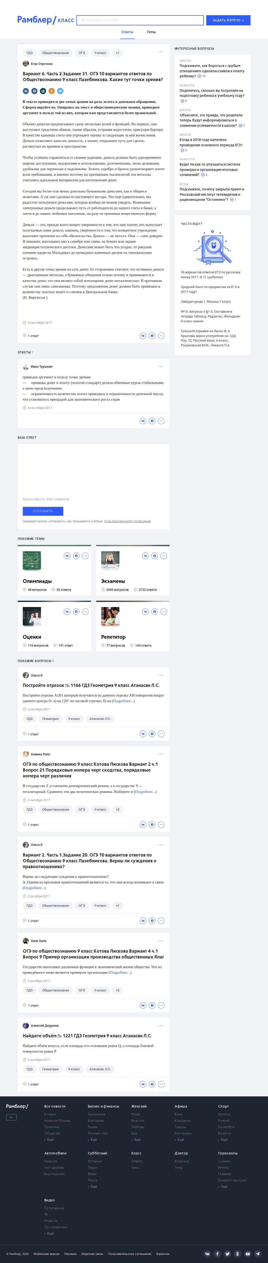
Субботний (97, 1153)
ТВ (46, 1214)
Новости (50, 1161)
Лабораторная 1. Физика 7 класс (206, 302)
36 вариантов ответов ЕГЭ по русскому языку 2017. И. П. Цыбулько (210, 274)
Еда (134, 1133)
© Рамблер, (14, 1254)
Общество (52, 1133)
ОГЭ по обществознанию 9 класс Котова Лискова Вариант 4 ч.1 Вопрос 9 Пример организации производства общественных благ (93, 954)
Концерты (183, 1121)
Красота (138, 1121)
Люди (92, 1167)
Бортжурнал (54, 1174)
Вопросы (182, 1161)
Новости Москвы (57, 1121)
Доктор (181, 1153)
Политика (51, 1127)
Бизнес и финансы (103, 1106)
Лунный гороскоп (232, 1180)
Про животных (56, 1227)
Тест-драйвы (54, 1167)
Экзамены (113, 581)
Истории (95, 1161)
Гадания (224, 1174)
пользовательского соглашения (127, 521)
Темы (135, 1167)
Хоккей (224, 1121)
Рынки (93, 1127)
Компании (96, 1121)
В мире (50, 1114)
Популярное (54, 1208)
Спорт (223, 1106)
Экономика (97, 1114)
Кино (179, 1114)
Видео (49, 1200)
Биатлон (224, 1133)
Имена (223, 1167)
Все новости (54, 1106)
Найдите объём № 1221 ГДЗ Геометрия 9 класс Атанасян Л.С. (87, 1036)
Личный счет (98, 1133)
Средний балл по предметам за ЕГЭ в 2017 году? (210, 289)
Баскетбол (226, 1127)
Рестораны (183, 1133)
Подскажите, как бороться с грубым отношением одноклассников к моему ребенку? (212, 71)
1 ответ (31, 335)
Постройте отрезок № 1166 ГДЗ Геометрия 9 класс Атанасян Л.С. (91, 685)
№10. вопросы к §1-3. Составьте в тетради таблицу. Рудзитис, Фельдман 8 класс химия (210, 316)
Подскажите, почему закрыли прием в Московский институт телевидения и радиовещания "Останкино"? (212, 195)
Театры (180, 1127)
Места (92, 1180)
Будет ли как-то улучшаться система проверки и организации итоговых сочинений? (210, 170)
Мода (135, 1114)
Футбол (224, 1114)
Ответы (137, 1161)
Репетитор (113, 637)
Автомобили (55, 1153)
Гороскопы (228, 1153)
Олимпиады (37, 581)
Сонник (224, 1161)
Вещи (92, 1174)
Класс (136, 1153)
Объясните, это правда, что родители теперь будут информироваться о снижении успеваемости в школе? (211, 121)
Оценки (32, 637)
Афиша (181, 1106)
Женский (139, 1106)
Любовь (137, 1127)
